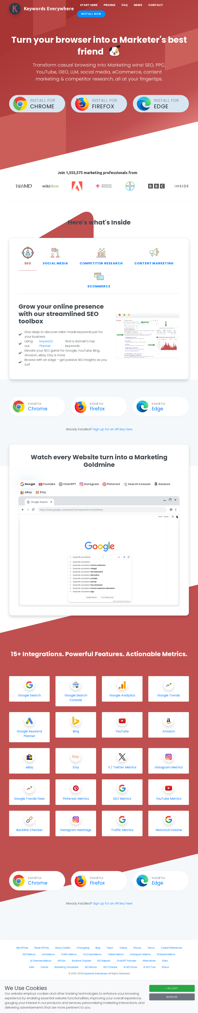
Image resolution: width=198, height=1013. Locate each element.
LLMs (31, 967)
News (138, 5)
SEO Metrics (29, 954)
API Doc (62, 960)
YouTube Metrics (92, 954)
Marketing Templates (67, 967)
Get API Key (22, 947)
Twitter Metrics (116, 954)
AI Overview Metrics (40, 960)
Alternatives (149, 960)
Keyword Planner (46, 343)
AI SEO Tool (149, 967)
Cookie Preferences (171, 947)
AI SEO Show (130, 967)
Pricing (109, 5)
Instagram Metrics (140, 954)
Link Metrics (48, 954)
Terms (151, 947)
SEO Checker (110, 967)
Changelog (83, 947)
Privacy (137, 947)
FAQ (125, 5)
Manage (172, 996)
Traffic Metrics (69, 954)
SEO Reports (103, 960)
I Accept (172, 988)
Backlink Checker (81, 960)
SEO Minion (91, 967)
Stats (165, 960)
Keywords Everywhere (95, 973)
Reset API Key (41, 947)
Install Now (91, 13)
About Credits (62, 947)
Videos (123, 947)
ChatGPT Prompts (126, 960)
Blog (98, 947)
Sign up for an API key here (112, 429)
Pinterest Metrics (166, 954)
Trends (44, 967)
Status (165, 967)
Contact (155, 5)
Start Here (88, 5)
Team (110, 947)
